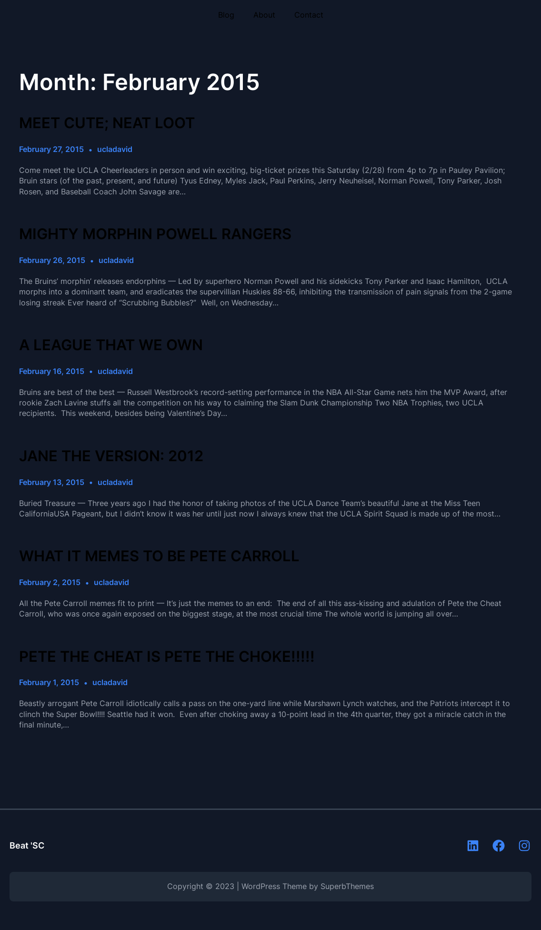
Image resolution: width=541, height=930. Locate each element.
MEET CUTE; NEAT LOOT (107, 123)
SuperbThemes (347, 886)
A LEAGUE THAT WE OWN (111, 345)
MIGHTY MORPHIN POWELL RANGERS (155, 234)
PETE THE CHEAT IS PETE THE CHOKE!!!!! (167, 657)
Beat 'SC (27, 845)
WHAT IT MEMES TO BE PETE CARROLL (159, 556)
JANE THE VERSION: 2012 (111, 456)
